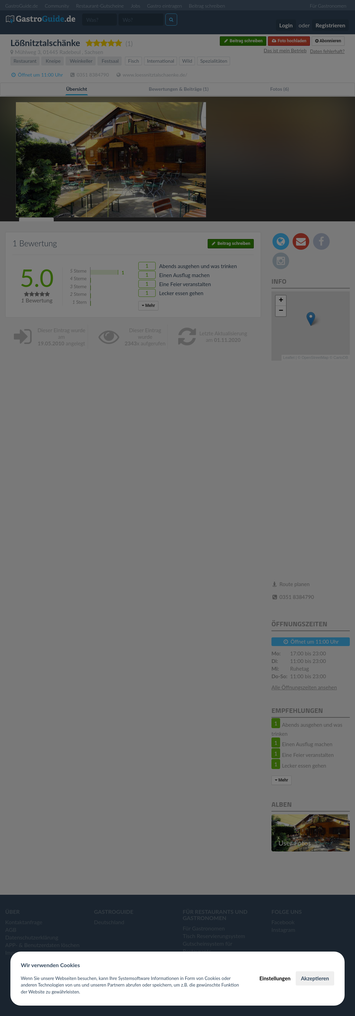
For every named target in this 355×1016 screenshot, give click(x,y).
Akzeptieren (315, 978)
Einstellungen (275, 978)
